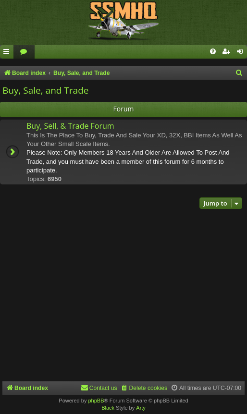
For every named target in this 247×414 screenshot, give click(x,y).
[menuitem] (24, 52)
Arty (141, 408)
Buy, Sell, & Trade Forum (70, 126)
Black (107, 408)
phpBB (96, 400)
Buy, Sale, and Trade (45, 90)
